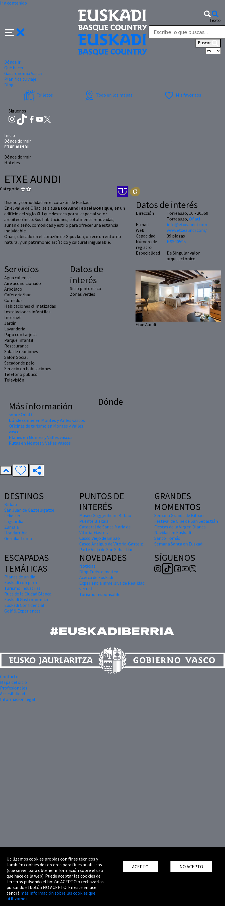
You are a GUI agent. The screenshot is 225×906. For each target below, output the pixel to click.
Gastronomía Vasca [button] (23, 73)
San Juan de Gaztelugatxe (29, 510)
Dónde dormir (17, 141)
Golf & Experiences (22, 611)
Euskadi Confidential (24, 605)
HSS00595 (176, 241)
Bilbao (10, 504)
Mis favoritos (182, 95)
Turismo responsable (99, 594)
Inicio (9, 135)
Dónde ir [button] (12, 62)
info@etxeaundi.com (187, 224)
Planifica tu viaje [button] (20, 79)
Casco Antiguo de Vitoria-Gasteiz (111, 544)
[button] (15, 32)
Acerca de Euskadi (96, 577)
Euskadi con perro (21, 582)
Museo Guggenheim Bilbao (105, 515)
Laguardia (13, 521)
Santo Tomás (167, 538)
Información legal (17, 699)
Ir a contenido (13, 3)
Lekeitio (12, 515)
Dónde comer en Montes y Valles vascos (47, 420)
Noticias (87, 566)
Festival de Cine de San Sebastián (186, 521)
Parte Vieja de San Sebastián (106, 549)
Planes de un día (19, 577)
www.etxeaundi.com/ (187, 230)
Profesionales (13, 688)
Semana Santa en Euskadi (178, 544)
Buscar (208, 43)
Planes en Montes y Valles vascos (40, 437)
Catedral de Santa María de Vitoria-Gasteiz (105, 529)
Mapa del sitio (13, 682)
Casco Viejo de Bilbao (99, 538)
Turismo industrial (22, 588)
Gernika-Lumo (18, 538)
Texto (215, 20)
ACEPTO (140, 866)
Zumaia (11, 527)
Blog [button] (9, 85)
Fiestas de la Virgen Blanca (180, 527)
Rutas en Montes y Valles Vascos (40, 443)
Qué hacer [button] (14, 67)
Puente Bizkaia (94, 521)
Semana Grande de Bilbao (179, 515)
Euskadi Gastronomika (26, 599)
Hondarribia (16, 533)
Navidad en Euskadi (172, 532)
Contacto (9, 676)
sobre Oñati (20, 414)
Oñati (194, 219)
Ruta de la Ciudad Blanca (27, 594)
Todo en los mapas (108, 95)
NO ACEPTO (191, 866)
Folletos (38, 95)
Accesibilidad (12, 693)
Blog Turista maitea (98, 571)
